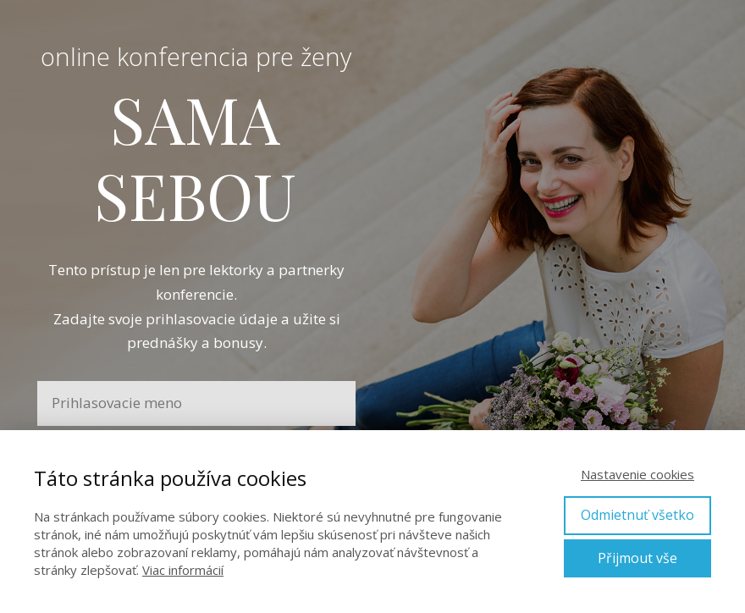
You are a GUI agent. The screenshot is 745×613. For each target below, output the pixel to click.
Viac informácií (183, 569)
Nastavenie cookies (637, 474)
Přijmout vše (637, 558)
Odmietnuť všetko (637, 514)
